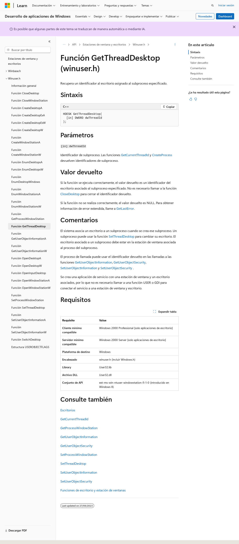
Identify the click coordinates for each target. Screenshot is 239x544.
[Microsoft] (7, 5)
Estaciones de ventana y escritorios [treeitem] (23, 61)
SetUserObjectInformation (78, 268)
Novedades (205, 16)
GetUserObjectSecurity (130, 262)
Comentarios (198, 68)
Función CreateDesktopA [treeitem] (26, 108)
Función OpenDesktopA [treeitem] (26, 258)
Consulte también (201, 78)
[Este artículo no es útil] (195, 99)
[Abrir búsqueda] (212, 5)
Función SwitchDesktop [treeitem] (26, 339)
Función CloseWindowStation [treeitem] (29, 100)
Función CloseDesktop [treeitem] (25, 93)
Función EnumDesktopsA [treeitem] (26, 162)
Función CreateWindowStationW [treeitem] (26, 152)
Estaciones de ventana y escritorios (104, 44)
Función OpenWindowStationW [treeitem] (31, 288)
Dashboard (225, 16)
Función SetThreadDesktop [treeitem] (28, 307)
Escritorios (67, 410)
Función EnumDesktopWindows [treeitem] (25, 179)
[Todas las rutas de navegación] (63, 44)
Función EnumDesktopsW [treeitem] (27, 169)
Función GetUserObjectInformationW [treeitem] (29, 248)
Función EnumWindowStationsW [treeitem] (26, 204)
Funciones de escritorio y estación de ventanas (93, 490)
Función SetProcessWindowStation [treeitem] (27, 297)
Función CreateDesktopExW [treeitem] (28, 123)
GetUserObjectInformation (93, 262)
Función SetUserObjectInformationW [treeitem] (28, 329)
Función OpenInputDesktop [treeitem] (28, 273)
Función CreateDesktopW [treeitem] (27, 130)
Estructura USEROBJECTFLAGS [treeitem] (30, 347)
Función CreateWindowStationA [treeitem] (25, 139)
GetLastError (125, 208)
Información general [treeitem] (23, 86)
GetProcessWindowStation (79, 428)
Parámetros (197, 57)
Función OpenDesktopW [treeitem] (26, 266)
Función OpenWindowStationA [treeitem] (30, 280)
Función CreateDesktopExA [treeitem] (28, 115)
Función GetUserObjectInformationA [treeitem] (28, 236)
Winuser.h (139, 44)
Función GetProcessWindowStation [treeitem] (27, 216)
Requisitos (196, 73)
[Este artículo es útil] (190, 99)
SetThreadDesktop (121, 236)
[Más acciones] (175, 44)
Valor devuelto (199, 63)
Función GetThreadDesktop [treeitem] (28, 226)
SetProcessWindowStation (78, 454)
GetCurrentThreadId (135, 155)
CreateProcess (162, 155)
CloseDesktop (70, 194)
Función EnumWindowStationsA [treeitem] (25, 191)
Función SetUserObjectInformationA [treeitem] (28, 317)
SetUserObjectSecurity (116, 268)
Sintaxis (195, 52)
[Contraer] (49, 41)
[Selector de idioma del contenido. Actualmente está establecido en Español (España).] (19, 537)
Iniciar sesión (226, 5)
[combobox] (28, 50)
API (74, 44)
